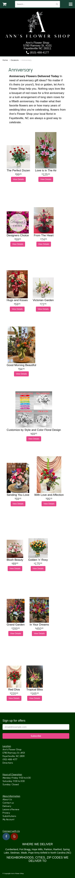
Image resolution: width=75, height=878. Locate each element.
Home (5, 60)
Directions (8, 762)
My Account (8, 819)
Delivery (7, 806)
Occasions (15, 60)
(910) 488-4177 (37, 52)
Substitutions (9, 816)
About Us (7, 799)
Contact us (8, 802)
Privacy (6, 812)
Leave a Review (11, 809)
